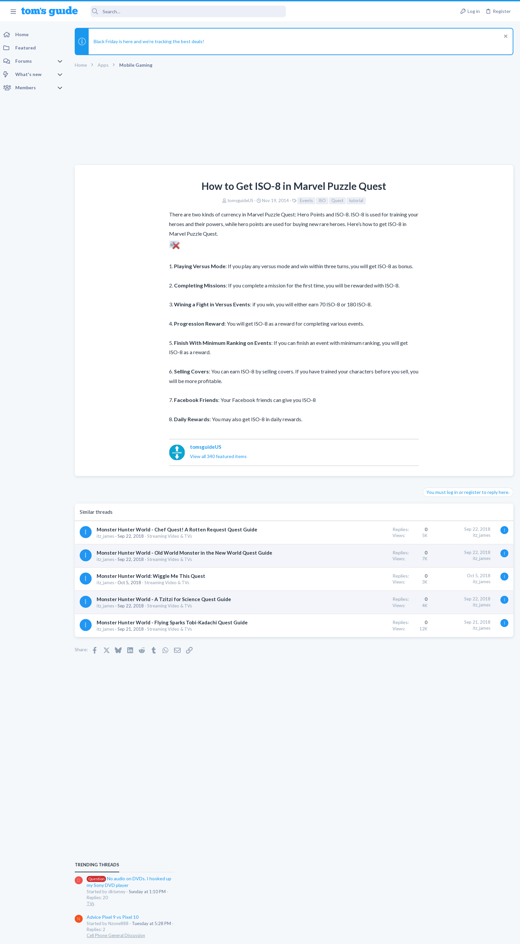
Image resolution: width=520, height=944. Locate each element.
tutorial (304, 200)
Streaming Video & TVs (171, 536)
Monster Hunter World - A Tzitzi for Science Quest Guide (165, 599)
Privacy (277, 934)
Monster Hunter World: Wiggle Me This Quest (152, 576)
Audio (431, 534)
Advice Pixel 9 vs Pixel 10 (451, 420)
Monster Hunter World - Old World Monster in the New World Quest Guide (186, 553)
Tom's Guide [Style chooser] (466, 889)
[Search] (186, 11)
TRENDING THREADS (436, 367)
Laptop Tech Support (446, 502)
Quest (285, 200)
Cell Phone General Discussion (455, 438)
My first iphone (453, 451)
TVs (429, 406)
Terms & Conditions (323, 934)
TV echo (443, 515)
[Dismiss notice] (505, 37)
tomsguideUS (188, 200)
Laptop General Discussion (451, 572)
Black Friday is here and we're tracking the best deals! (150, 41)
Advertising (188, 934)
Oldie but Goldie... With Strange (469, 483)
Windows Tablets (442, 604)
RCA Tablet (438, 586)
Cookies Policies (235, 934)
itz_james (107, 536)
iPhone (432, 470)
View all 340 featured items (166, 456)
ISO (270, 200)
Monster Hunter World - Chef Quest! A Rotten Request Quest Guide (178, 529)
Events (254, 200)
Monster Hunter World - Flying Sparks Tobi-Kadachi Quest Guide (173, 622)
